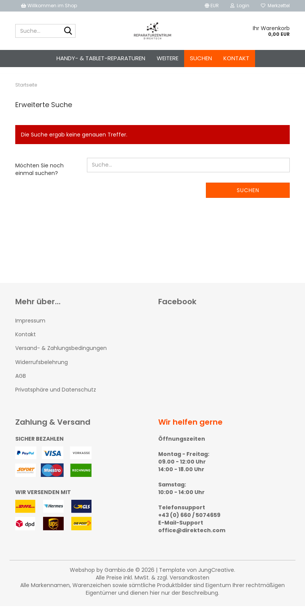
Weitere (167, 58)
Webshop (82, 577)
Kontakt (236, 58)
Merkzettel (275, 5)
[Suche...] (68, 31)
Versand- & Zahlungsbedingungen (61, 355)
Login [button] (239, 5)
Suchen (201, 58)
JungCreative (216, 577)
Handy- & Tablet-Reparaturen (100, 58)
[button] (212, 5)
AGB (20, 383)
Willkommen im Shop (49, 5)
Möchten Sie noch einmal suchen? (39, 176)
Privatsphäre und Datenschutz (55, 396)
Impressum (30, 327)
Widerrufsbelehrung (41, 369)
